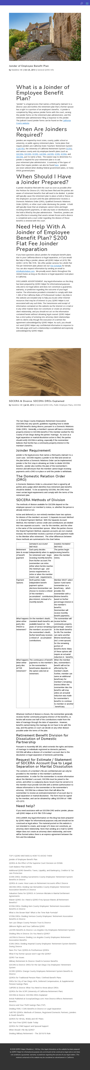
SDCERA (19, 154)
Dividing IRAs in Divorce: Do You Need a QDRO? (29, 933)
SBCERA (19, 157)
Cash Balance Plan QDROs (20, 866)
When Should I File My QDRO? (22, 1030)
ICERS (57, 154)
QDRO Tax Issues (16, 957)
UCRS (69, 148)
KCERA (64, 154)
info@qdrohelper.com (25, 271)
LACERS (50, 154)
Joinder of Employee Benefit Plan (29, 66)
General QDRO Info (45, 70)
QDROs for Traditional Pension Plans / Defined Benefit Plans (35, 977)
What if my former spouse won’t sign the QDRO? (30, 953)
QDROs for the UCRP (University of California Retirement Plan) (36, 991)
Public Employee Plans (63, 405)
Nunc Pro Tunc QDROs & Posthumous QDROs (29, 950)
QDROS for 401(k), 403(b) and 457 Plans (26, 1019)
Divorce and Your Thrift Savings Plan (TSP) (27, 1005)
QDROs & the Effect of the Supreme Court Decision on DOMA (36, 863)
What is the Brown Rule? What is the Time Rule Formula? (33, 912)
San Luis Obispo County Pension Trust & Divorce (30, 922)
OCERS (35, 154)
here (57, 165)
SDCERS (27, 154)
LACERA (42, 154)
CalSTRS (20, 148)
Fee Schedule (56, 265)
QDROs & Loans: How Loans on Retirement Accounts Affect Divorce (38, 883)
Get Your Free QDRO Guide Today (23, 1022)
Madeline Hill (17, 70)
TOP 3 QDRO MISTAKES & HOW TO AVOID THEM (30, 855)
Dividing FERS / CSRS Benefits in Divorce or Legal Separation (35, 1008)
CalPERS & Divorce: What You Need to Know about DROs (33, 987)
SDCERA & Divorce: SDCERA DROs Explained (36, 401)
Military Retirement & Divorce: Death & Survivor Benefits (33, 961)
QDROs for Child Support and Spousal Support (29, 1026)
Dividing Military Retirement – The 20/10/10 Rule (29, 1033)
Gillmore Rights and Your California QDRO (27, 926)
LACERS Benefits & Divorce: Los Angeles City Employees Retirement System (42, 930)
